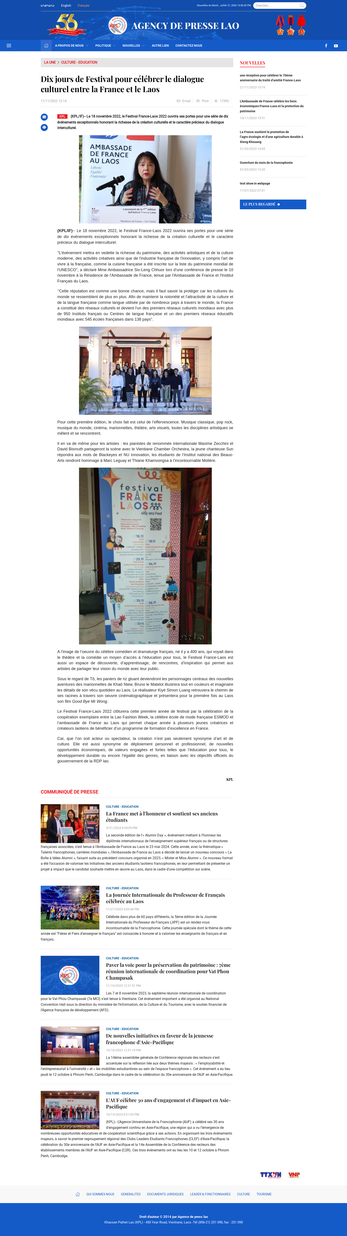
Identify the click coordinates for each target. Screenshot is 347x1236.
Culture (243, 1194)
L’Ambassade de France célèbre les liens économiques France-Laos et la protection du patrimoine (272, 106)
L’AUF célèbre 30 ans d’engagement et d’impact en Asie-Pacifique (168, 1103)
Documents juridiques (165, 1194)
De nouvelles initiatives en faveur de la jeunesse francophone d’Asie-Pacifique (159, 1038)
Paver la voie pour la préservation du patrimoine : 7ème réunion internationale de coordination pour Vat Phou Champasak (168, 971)
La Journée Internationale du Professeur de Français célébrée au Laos (165, 898)
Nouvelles (134, 45)
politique (105, 45)
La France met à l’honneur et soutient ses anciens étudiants (162, 816)
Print (202, 101)
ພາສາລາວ (47, 5)
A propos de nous (72, 45)
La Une (50, 62)
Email (184, 101)
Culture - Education (79, 62)
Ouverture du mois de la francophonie (266, 162)
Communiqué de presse (69, 792)
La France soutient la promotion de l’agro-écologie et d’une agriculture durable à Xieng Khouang (271, 137)
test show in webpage (255, 183)
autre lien (160, 45)
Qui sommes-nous (100, 1194)
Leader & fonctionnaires (210, 1194)
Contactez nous (188, 45)
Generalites (131, 1194)
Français (83, 5)
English (66, 5)
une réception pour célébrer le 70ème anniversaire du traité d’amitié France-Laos (270, 78)
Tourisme (264, 1194)
